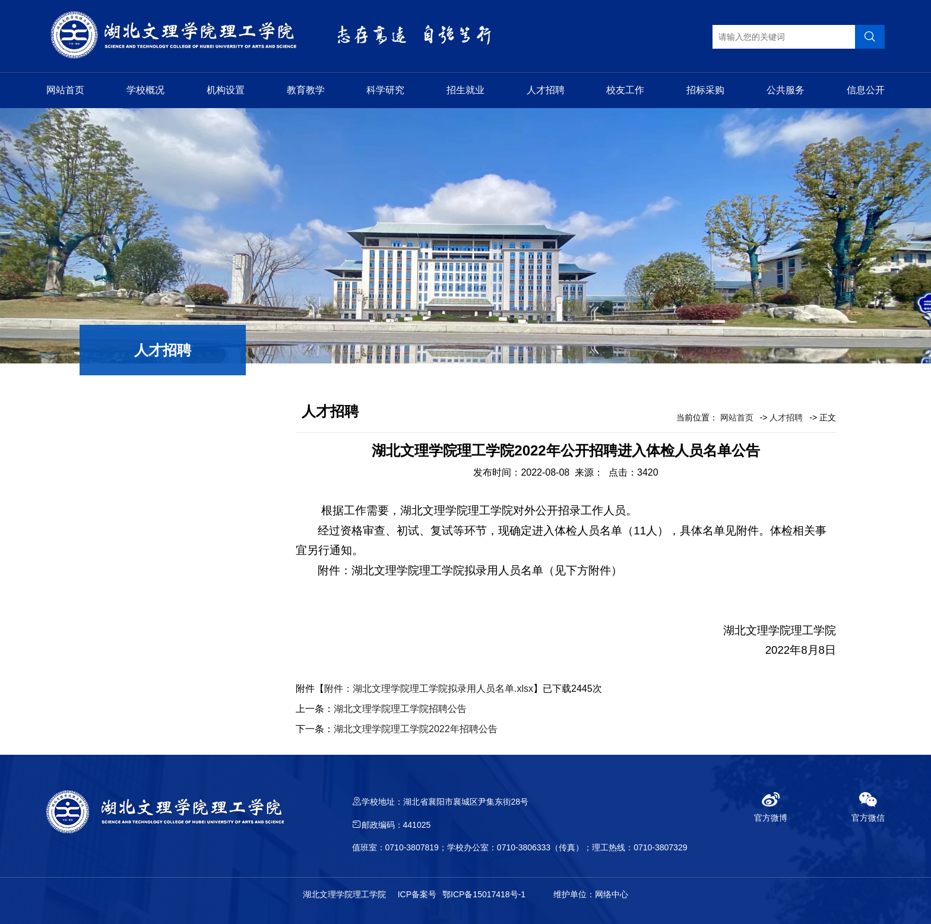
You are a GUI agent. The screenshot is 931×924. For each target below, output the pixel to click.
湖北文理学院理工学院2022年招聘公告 (416, 729)
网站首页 (65, 90)
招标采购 (705, 90)
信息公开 (866, 90)
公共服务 (786, 90)
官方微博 (770, 806)
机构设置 (226, 90)
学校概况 (145, 90)
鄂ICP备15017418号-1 (483, 894)
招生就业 (465, 90)
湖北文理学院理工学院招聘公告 (400, 709)
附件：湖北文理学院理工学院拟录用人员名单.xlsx (428, 688)
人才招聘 (546, 90)
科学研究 (385, 90)
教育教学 (306, 90)
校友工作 (625, 90)
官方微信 (868, 806)
